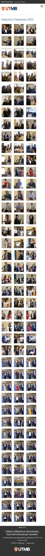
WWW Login (21, 543)
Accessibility (33, 534)
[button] (41, 6)
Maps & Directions (32, 531)
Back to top (22, 527)
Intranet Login (30, 543)
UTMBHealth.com (19, 531)
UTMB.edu (9, 531)
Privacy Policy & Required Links (17, 534)
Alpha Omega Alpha (7, 2)
